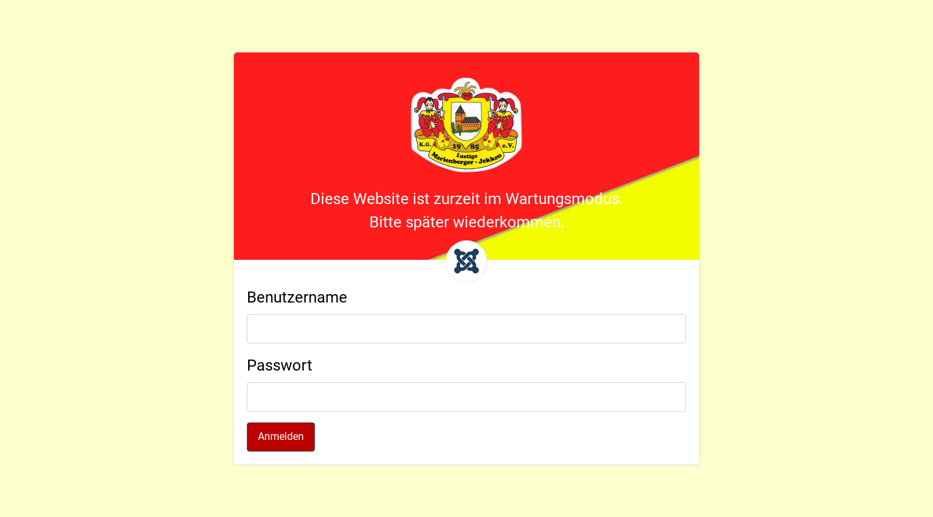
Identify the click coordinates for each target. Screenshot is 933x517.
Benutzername (297, 297)
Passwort (279, 365)
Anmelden (281, 436)
